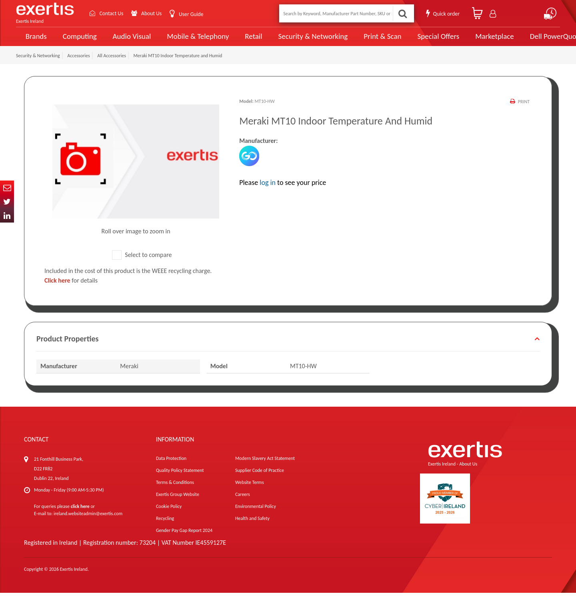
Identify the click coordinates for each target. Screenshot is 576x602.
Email (7, 188)
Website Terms (249, 491)
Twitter (7, 202)
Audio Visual (128, 41)
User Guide (193, 14)
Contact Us (112, 13)
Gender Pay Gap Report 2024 (184, 539)
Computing (78, 41)
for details (71, 289)
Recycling (165, 527)
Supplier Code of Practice (259, 479)
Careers (242, 503)
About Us (153, 13)
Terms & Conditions (175, 491)
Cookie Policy (169, 515)
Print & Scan (363, 41)
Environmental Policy (255, 515)
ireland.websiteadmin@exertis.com (88, 523)
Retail (242, 41)
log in (268, 191)
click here (80, 515)
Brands (34, 41)
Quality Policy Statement (180, 479)
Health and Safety (252, 527)
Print (524, 111)
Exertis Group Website (177, 503)
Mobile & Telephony (190, 41)
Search (402, 13)
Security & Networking (299, 41)
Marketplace (469, 41)
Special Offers (415, 41)
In (7, 216)
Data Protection (171, 467)
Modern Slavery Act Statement (265, 467)
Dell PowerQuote (528, 41)
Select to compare (142, 264)
